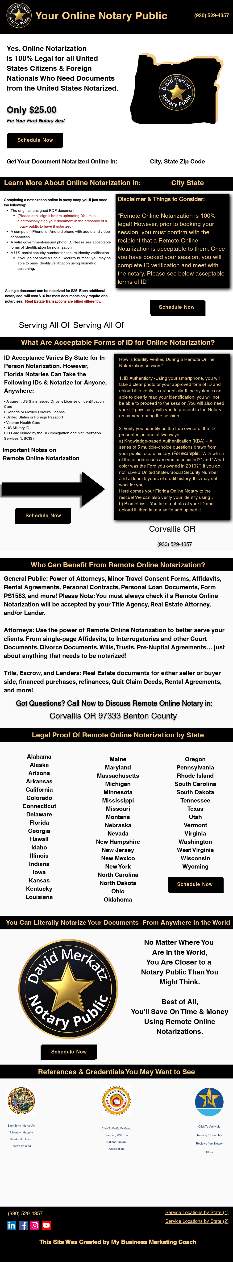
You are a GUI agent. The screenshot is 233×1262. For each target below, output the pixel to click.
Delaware (39, 814)
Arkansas (39, 781)
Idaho (39, 847)
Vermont (195, 825)
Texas (195, 808)
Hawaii (39, 839)
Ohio (118, 891)
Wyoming (195, 866)
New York (118, 866)
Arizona (39, 773)
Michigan (118, 783)
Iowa (39, 872)
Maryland (118, 767)
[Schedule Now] (35, 140)
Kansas (39, 880)
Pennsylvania (195, 767)
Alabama (39, 756)
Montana (118, 816)
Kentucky (39, 888)
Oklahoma (118, 899)
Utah (195, 816)
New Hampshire (118, 841)
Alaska (39, 764)
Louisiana (39, 896)
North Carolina (118, 874)
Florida (39, 822)
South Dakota (195, 792)
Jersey (124, 849)
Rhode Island (195, 775)
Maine (118, 759)
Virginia (195, 833)
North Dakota (118, 882)
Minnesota (118, 792)
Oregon (195, 759)
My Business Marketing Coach (153, 1241)
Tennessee (195, 800)
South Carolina (195, 783)
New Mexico (118, 858)
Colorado (39, 797)
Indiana (39, 863)
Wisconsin (195, 858)
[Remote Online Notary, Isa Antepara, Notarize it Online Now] (23, 1225)
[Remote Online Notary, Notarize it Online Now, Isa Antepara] (11, 1225)
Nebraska (118, 825)
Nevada (118, 833)
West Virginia (195, 849)
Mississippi (118, 800)
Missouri (118, 808)
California (39, 789)
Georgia (39, 830)
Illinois (39, 855)
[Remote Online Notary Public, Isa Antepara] (34, 1225)
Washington (195, 841)
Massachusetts (118, 775)
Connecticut (39, 806)
